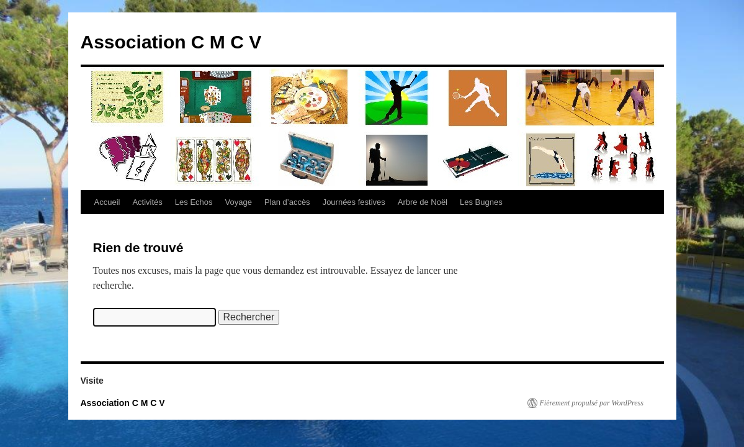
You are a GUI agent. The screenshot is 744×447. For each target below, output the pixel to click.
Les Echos (194, 202)
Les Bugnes (481, 202)
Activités (147, 202)
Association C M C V (171, 42)
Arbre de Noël (422, 202)
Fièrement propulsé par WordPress (591, 403)
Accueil (107, 202)
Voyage (238, 202)
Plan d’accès (287, 202)
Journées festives (354, 202)
